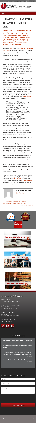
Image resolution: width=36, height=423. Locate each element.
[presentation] (12, 399)
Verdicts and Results (17, 239)
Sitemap (24, 418)
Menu (3, 13)
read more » (30, 342)
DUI (4, 32)
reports (12, 48)
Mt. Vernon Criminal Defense (21, 37)
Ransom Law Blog (18, 280)
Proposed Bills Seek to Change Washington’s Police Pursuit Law (14, 202)
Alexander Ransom (15, 44)
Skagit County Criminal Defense (16, 33)
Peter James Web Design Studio (18, 419)
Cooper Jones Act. (10, 168)
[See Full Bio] (24, 193)
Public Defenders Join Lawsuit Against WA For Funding (17, 340)
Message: (18, 390)
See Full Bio (20, 193)
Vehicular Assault (28, 180)
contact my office (16, 178)
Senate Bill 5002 (27, 96)
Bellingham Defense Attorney (24, 30)
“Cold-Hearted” (27, 205)
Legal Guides (17, 260)
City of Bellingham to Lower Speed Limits (14, 359)
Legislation (8, 32)
